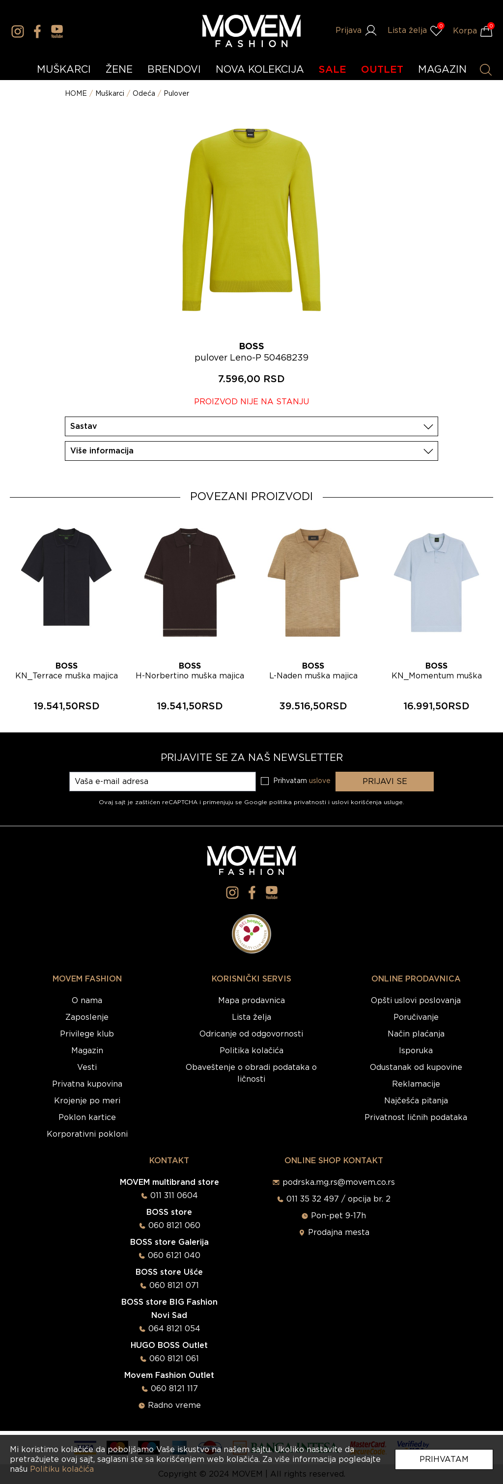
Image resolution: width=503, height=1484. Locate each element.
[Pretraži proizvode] (485, 69)
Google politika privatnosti (286, 802)
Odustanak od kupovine (416, 1067)
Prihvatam (444, 1459)
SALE (332, 70)
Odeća (144, 93)
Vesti (87, 1067)
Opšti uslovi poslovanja (416, 1001)
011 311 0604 (174, 1196)
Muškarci (109, 93)
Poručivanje (416, 1017)
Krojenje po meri (87, 1101)
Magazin (87, 1051)
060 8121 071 (174, 1285)
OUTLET (382, 70)
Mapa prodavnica (251, 1001)
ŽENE (119, 70)
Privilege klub (87, 1034)
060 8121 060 (174, 1226)
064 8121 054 (174, 1329)
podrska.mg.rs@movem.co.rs (338, 1182)
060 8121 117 (174, 1389)
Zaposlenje (87, 1017)
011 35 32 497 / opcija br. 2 (338, 1199)
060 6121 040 (174, 1256)
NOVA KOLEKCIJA (260, 70)
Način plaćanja (416, 1034)
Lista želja (251, 1017)
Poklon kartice (87, 1117)
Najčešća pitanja (416, 1101)
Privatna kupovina (87, 1084)
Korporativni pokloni (87, 1134)
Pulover (176, 93)
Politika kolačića (251, 1051)
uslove (320, 781)
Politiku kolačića (62, 1469)
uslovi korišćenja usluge (367, 802)
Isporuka (416, 1051)
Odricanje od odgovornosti (251, 1034)
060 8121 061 (174, 1359)
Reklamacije (416, 1084)
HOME (76, 93)
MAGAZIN (442, 70)
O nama (87, 1001)
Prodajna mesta (338, 1232)
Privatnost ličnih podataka (415, 1117)
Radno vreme (174, 1405)
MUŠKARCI (64, 70)
